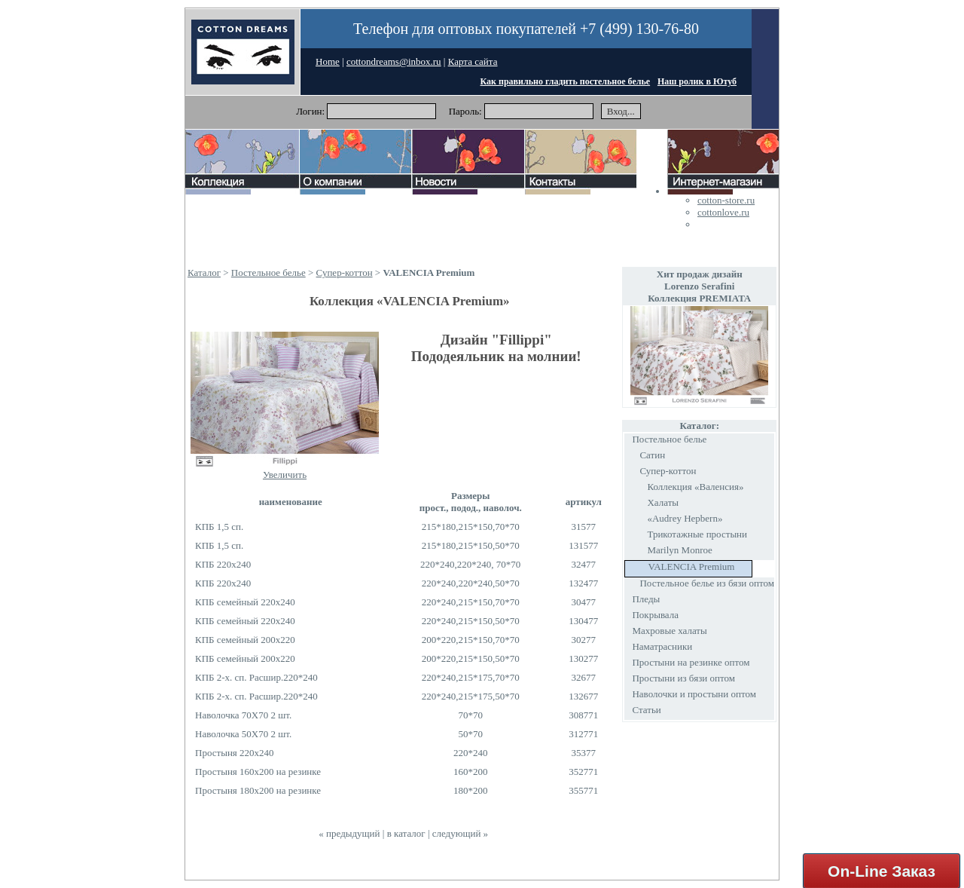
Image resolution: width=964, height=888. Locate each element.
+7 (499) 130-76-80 (639, 28)
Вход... (621, 111)
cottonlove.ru (723, 212)
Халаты (663, 502)
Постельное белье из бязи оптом (706, 583)
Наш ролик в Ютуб (697, 81)
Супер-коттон (344, 272)
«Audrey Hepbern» (684, 518)
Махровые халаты (669, 630)
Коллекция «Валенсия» (695, 486)
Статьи (646, 709)
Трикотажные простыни (697, 534)
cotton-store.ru (726, 200)
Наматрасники (662, 646)
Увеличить (285, 474)
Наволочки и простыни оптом (694, 694)
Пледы (646, 599)
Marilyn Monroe (679, 550)
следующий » (460, 833)
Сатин (652, 455)
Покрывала (655, 614)
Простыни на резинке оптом (690, 662)
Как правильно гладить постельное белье (565, 81)
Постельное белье (268, 272)
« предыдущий (349, 833)
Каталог (204, 272)
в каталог (406, 833)
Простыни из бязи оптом (683, 678)
